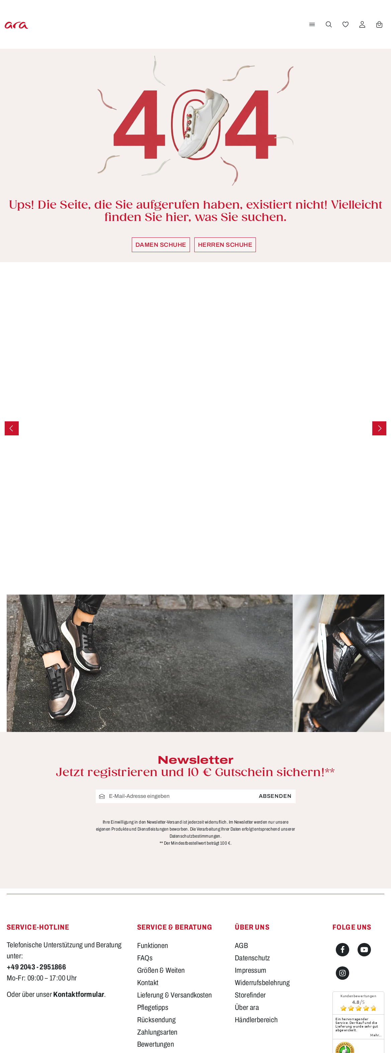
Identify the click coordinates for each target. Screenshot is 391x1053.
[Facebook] (342, 949)
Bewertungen (155, 1044)
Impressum (251, 970)
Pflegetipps (152, 1008)
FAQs (145, 958)
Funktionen (152, 946)
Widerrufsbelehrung (262, 983)
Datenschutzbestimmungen (195, 836)
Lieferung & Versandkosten (174, 995)
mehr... (375, 1035)
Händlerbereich (256, 1020)
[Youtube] (364, 949)
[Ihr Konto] (361, 24)
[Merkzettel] (344, 24)
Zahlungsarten (157, 1032)
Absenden (275, 796)
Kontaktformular (78, 994)
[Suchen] (327, 24)
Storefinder (250, 995)
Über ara (247, 1008)
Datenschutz (252, 958)
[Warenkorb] (378, 24)
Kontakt (148, 983)
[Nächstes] (379, 428)
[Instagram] (342, 973)
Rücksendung (156, 1020)
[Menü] (311, 24)
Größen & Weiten (161, 970)
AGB (241, 946)
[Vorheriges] (12, 428)
